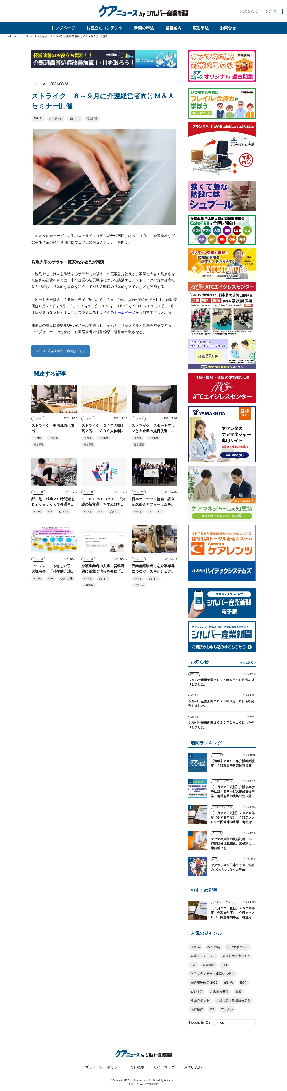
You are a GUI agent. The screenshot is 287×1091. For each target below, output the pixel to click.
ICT (50, 511)
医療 (238, 991)
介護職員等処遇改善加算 (233, 1000)
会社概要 (137, 1067)
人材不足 (139, 585)
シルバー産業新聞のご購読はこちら (60, 351)
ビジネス (74, 118)
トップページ (63, 28)
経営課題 (92, 118)
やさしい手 (66, 578)
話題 (214, 859)
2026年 (196, 947)
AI (149, 511)
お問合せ (228, 28)
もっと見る (246, 662)
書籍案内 (173, 28)
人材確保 (88, 585)
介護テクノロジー (203, 956)
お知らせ (194, 674)
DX (212, 1009)
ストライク (56, 118)
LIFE (50, 578)
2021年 (38, 118)
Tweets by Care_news (206, 1022)
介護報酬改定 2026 (204, 982)
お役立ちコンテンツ (104, 28)
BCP (243, 982)
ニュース (38, 418)
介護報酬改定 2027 (235, 956)
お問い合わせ (194, 1067)
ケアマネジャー (238, 947)
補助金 (228, 982)
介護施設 (208, 965)
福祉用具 (213, 947)
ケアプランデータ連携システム (213, 973)
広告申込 (201, 28)
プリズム (227, 1009)
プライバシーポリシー (103, 1067)
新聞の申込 (144, 28)
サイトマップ (164, 1067)
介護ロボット (200, 1000)
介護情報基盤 (219, 991)
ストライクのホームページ (113, 312)
